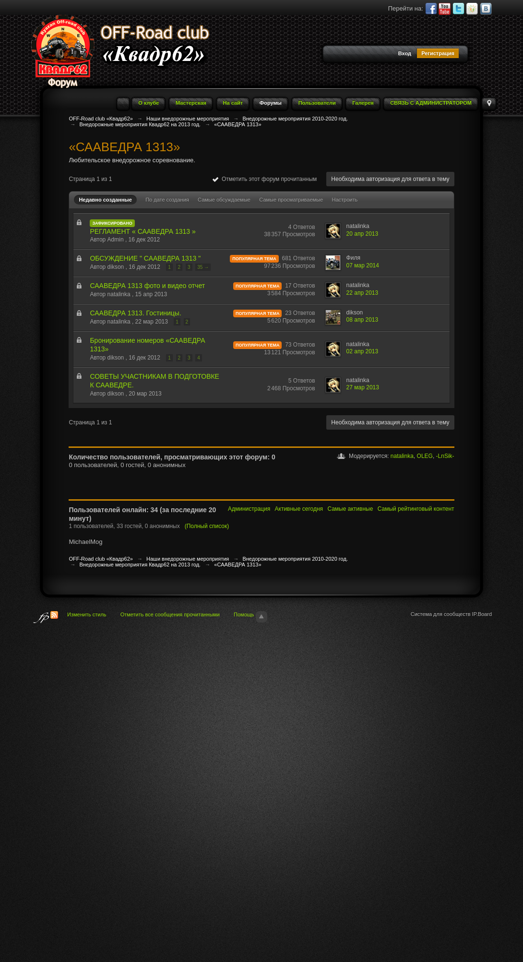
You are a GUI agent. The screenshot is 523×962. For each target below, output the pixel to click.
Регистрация (437, 53)
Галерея (362, 103)
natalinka (402, 456)
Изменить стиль (87, 614)
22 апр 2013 (362, 292)
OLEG (425, 456)
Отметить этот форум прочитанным (265, 179)
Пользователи (317, 103)
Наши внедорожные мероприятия (187, 559)
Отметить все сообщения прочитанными (170, 614)
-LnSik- (445, 456)
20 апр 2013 (362, 233)
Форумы (271, 103)
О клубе (148, 103)
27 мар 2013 (362, 387)
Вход (404, 53)
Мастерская (191, 103)
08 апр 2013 (362, 319)
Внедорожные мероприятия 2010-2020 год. (295, 559)
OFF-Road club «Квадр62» (101, 559)
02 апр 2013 (362, 351)
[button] (342, 54)
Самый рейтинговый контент (416, 508)
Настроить (344, 200)
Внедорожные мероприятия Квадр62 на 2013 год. (140, 564)
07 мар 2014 (362, 265)
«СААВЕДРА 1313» (237, 564)
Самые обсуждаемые (224, 200)
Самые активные (350, 508)
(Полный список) (207, 526)
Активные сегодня (299, 508)
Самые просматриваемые (291, 200)
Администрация (249, 508)
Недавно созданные (105, 200)
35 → (203, 267)
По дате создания (167, 200)
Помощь (244, 614)
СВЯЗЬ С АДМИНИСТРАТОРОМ (431, 103)
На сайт (233, 103)
